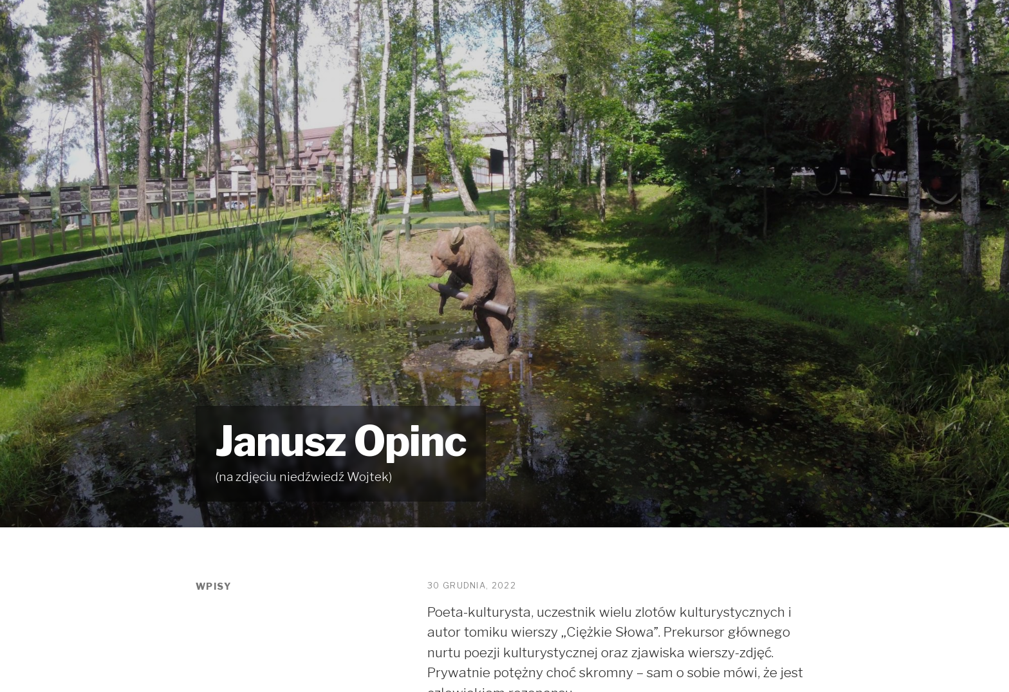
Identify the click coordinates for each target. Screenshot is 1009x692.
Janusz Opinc (341, 441)
